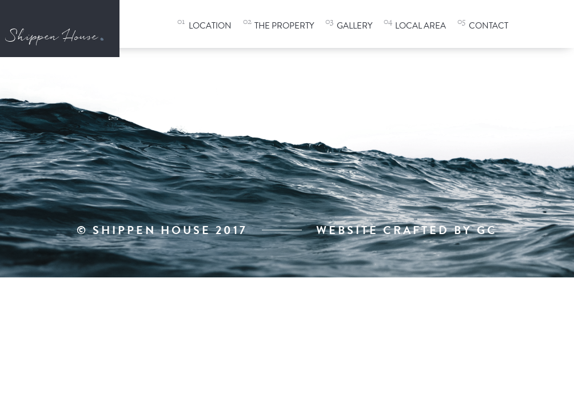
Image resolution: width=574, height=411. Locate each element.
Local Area (420, 25)
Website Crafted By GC (406, 230)
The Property (284, 25)
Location (210, 25)
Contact (488, 25)
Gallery (354, 25)
